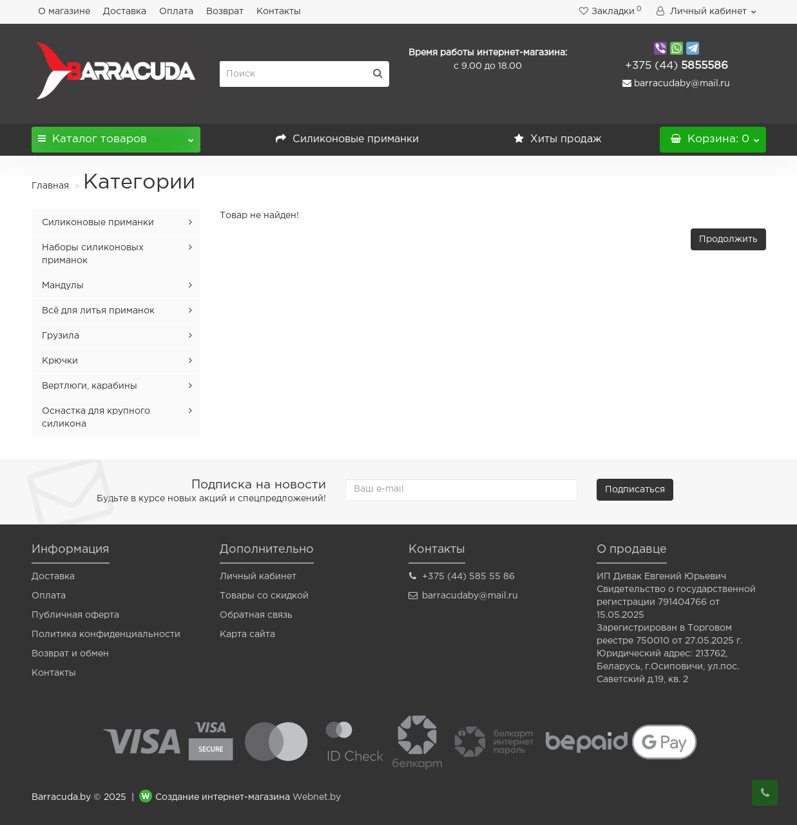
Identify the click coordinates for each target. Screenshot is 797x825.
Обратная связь (256, 615)
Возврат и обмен (70, 654)
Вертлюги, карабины (89, 386)
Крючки (60, 361)
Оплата (176, 11)
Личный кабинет (258, 576)
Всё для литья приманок (98, 311)
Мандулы (63, 286)
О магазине (64, 11)
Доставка (124, 11)
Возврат (225, 11)
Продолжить (728, 239)
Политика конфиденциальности (106, 634)
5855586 (676, 66)
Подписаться (635, 490)
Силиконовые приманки (347, 139)
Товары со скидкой (264, 596)
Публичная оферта (75, 615)
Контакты (278, 11)
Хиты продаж (558, 139)
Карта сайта (247, 634)
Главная (50, 186)
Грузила (60, 336)
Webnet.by (317, 798)
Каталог (116, 135)
